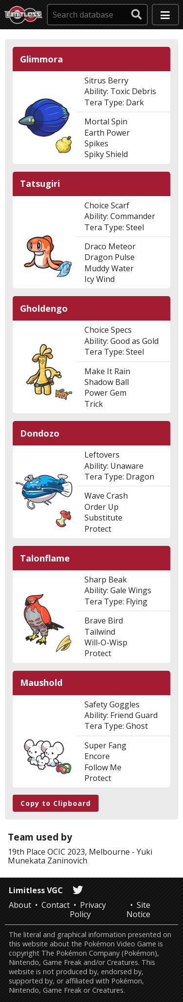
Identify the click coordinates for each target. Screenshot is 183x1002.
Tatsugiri (40, 184)
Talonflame (45, 558)
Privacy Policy (88, 909)
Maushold (41, 683)
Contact (55, 905)
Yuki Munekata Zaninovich (80, 856)
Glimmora (41, 59)
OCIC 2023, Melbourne (88, 851)
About (20, 905)
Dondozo (40, 433)
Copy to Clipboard (55, 803)
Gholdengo (44, 308)
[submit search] (136, 14)
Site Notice (138, 909)
